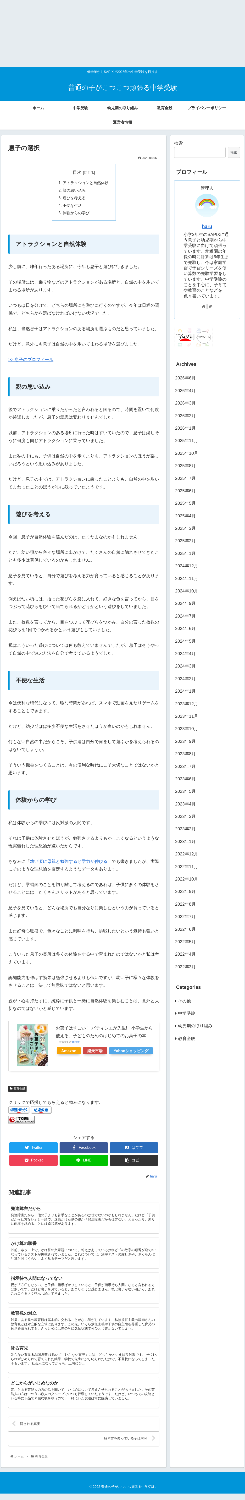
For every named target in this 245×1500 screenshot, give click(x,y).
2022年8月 (185, 904)
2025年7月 (185, 478)
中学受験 (186, 1013)
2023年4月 (185, 804)
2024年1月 (185, 691)
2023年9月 (185, 741)
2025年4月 (185, 516)
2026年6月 (185, 378)
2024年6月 (185, 628)
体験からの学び (76, 214)
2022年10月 (186, 879)
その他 (184, 1001)
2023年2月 (185, 829)
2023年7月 (185, 766)
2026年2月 (185, 415)
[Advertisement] (120, 33)
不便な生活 (72, 206)
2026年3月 (185, 403)
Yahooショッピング (131, 1052)
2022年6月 (185, 929)
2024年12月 (186, 566)
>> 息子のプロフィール (30, 360)
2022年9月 (185, 891)
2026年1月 (185, 428)
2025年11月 (186, 440)
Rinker (76, 1042)
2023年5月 (185, 791)
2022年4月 (185, 954)
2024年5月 (185, 641)
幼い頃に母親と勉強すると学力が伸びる (68, 862)
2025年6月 (185, 490)
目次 (77, 172)
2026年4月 (185, 390)
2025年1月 (185, 553)
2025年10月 (186, 453)
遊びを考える (74, 198)
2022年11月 (186, 866)
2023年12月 (186, 703)
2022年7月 (185, 916)
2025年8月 (185, 465)
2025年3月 (185, 528)
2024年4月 (185, 653)
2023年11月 (186, 716)
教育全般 (17, 1089)
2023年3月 (185, 816)
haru (207, 226)
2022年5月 (185, 941)
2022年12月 (186, 854)
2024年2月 (185, 678)
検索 (178, 143)
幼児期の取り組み (195, 1026)
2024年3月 (185, 666)
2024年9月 (185, 603)
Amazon (68, 1052)
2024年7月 (185, 616)
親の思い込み (74, 191)
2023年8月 (185, 753)
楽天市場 (95, 1052)
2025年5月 (185, 503)
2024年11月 (186, 578)
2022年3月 (185, 966)
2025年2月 (185, 540)
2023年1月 (185, 841)
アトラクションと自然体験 (86, 183)
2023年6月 (185, 779)
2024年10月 (186, 591)
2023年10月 (186, 728)
